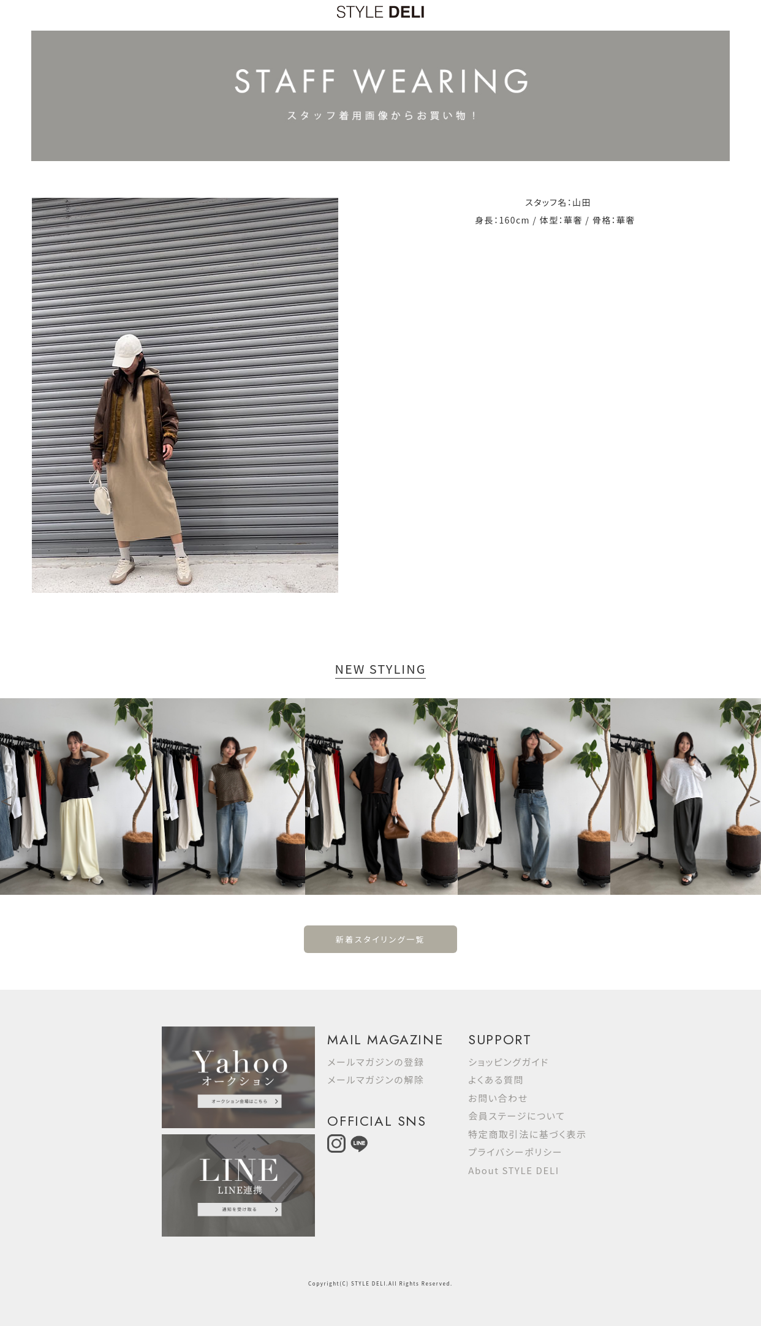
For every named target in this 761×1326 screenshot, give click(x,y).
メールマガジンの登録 (375, 1061)
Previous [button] (6, 796)
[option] (76, 796)
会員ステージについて (516, 1115)
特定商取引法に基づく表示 (527, 1134)
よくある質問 (496, 1079)
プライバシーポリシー (515, 1151)
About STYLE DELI (513, 1170)
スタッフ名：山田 (558, 202)
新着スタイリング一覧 (380, 939)
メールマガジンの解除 (375, 1079)
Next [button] (755, 796)
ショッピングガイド (508, 1061)
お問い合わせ (498, 1097)
